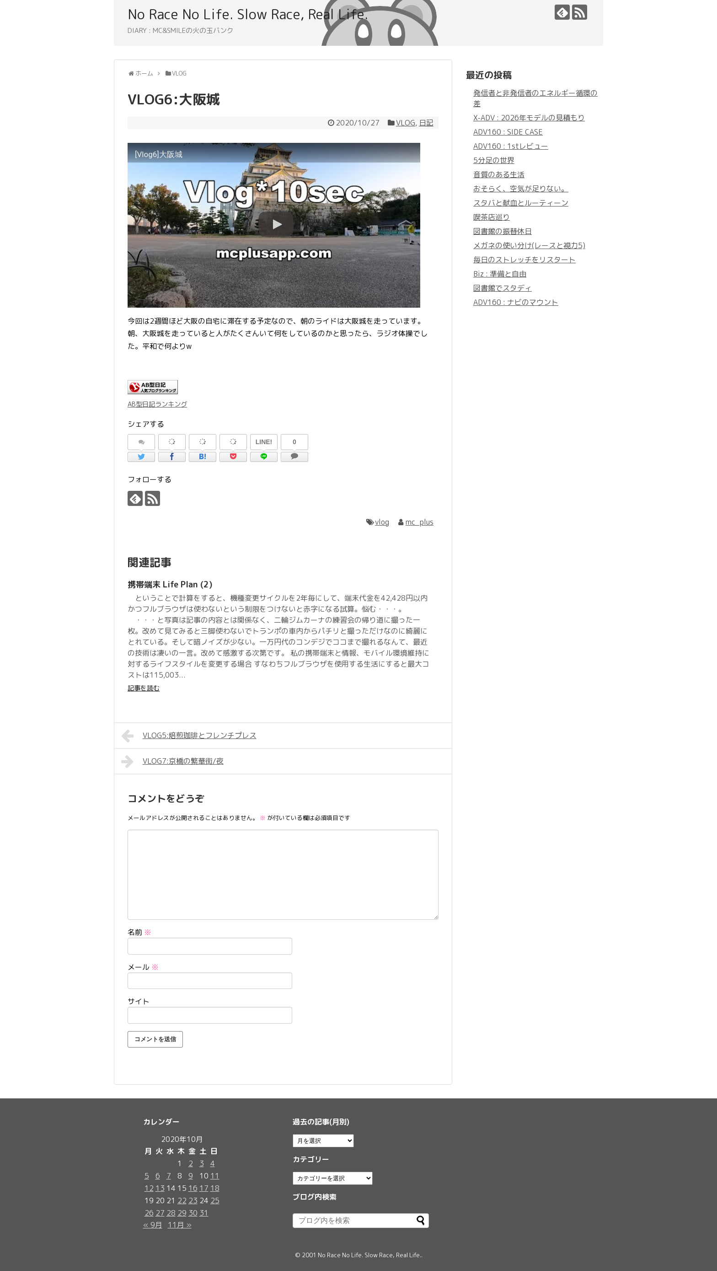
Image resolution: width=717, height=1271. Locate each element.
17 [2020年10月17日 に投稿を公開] (204, 1188)
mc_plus (419, 522)
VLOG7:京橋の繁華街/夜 (172, 761)
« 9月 (152, 1225)
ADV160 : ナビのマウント (515, 302)
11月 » (180, 1225)
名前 (139, 932)
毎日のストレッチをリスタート (524, 260)
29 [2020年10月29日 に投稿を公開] (182, 1213)
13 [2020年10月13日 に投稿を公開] (160, 1188)
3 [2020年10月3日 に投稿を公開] (201, 1163)
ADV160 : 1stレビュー (510, 146)
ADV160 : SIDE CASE (508, 132)
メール (143, 967)
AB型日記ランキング (157, 404)
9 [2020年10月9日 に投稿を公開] (190, 1176)
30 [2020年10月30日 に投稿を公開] (193, 1213)
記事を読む (144, 688)
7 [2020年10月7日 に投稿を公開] (168, 1176)
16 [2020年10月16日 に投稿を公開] (193, 1188)
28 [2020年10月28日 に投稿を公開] (171, 1213)
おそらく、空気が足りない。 (520, 189)
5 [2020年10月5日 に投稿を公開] (146, 1176)
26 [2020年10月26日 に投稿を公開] (149, 1213)
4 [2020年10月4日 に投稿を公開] (212, 1163)
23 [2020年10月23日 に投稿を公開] (193, 1200)
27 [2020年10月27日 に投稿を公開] (160, 1213)
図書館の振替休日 (502, 231)
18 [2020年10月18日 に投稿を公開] (214, 1188)
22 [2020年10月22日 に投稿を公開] (182, 1200)
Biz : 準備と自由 (499, 274)
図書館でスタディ (502, 288)
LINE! (264, 441)
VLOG (405, 123)
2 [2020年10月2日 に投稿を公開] (190, 1163)
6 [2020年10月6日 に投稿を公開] (157, 1176)
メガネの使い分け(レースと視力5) (529, 245)
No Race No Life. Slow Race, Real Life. (248, 14)
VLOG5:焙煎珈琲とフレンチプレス (189, 735)
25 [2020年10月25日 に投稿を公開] (214, 1200)
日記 (426, 123)
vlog (382, 522)
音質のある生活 (498, 174)
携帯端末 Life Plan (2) (170, 584)
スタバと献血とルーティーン (520, 203)
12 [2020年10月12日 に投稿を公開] (149, 1188)
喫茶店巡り (491, 217)
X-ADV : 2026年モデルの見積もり (529, 118)
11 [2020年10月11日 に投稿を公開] (214, 1176)
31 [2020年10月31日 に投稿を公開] (204, 1213)
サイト (139, 1001)
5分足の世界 (493, 160)
